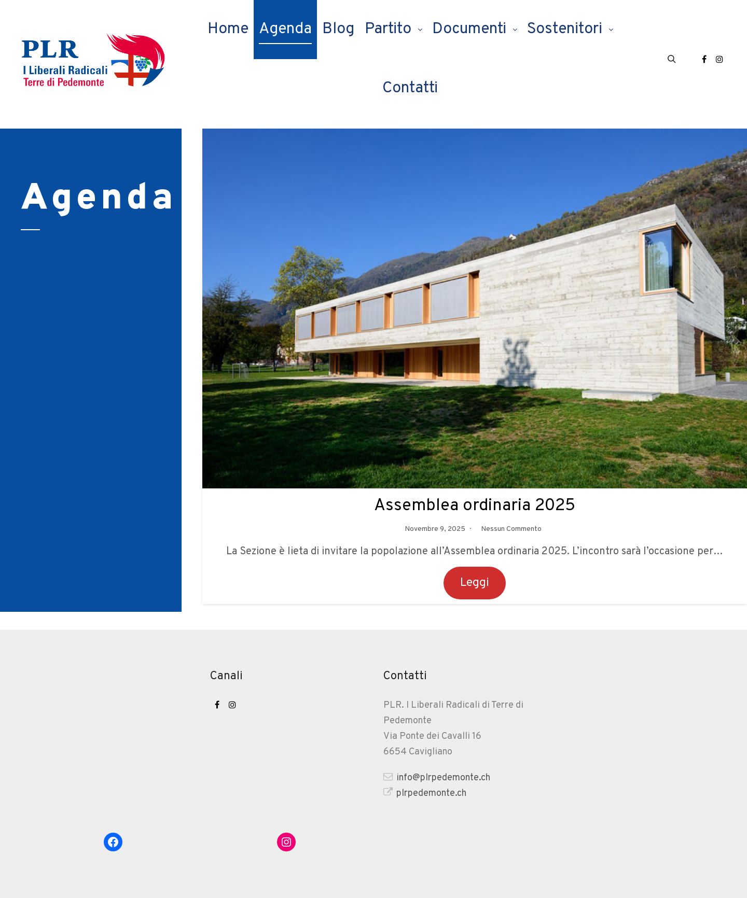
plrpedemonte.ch (424, 792)
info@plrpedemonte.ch (436, 777)
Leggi (474, 583)
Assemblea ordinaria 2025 (475, 505)
